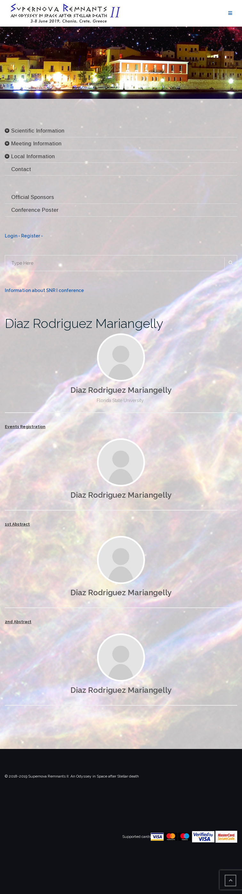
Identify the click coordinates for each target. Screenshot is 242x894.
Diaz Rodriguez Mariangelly (84, 323)
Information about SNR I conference (44, 290)
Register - (32, 235)
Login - (13, 235)
